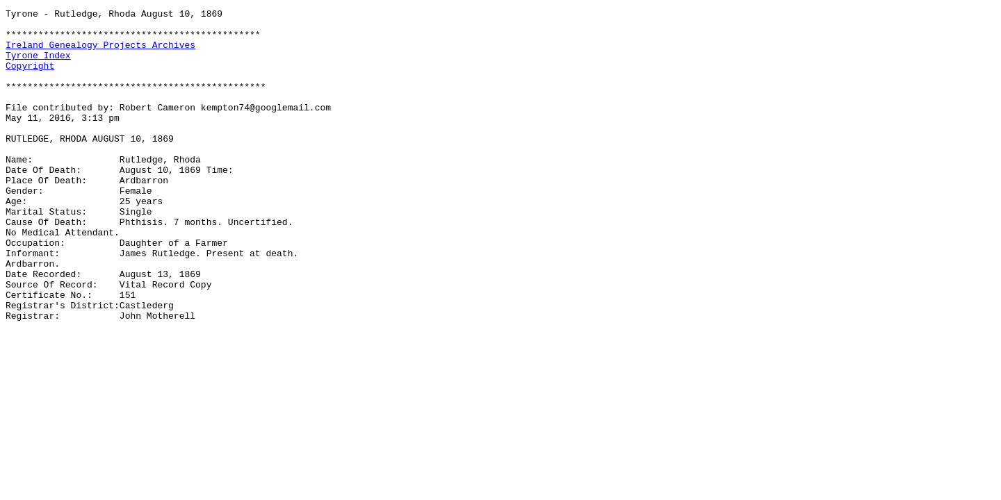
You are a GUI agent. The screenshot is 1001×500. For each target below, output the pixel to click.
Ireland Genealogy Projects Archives (100, 53)
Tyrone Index (38, 65)
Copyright (30, 78)
